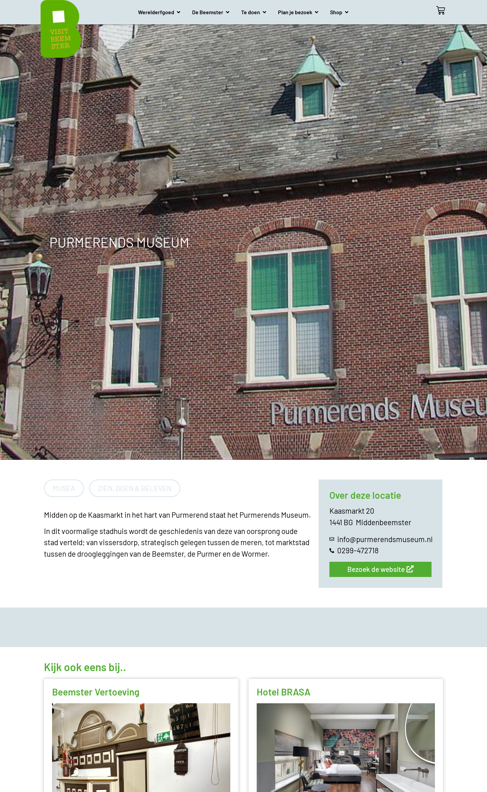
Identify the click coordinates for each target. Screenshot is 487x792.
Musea (64, 488)
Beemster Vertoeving (95, 692)
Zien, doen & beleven (134, 488)
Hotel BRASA (283, 692)
